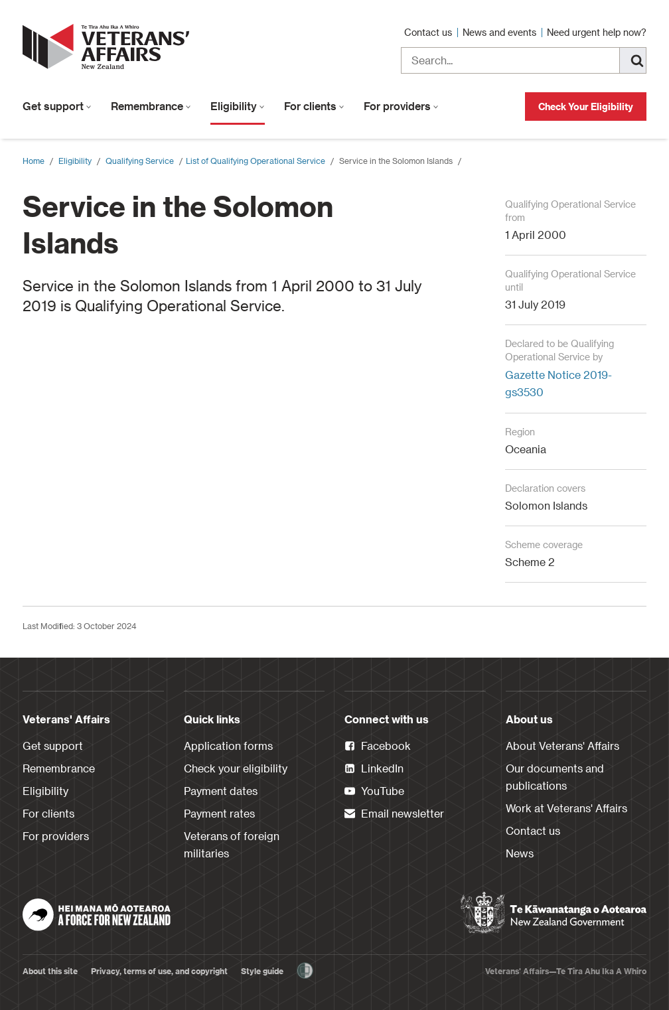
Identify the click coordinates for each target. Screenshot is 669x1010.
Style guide (262, 970)
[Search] (633, 60)
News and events (501, 32)
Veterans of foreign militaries (231, 844)
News (520, 853)
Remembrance (151, 106)
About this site (50, 970)
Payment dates (221, 790)
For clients (314, 106)
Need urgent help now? (596, 32)
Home (33, 160)
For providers (401, 106)
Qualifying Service (140, 160)
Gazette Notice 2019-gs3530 (558, 383)
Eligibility (237, 106)
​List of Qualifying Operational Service (255, 160)
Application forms (228, 745)
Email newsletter (394, 814)
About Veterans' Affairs (562, 745)
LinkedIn (374, 769)
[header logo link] (109, 46)
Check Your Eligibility (585, 106)
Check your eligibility (235, 768)
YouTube (374, 791)
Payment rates (219, 813)
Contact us (429, 32)
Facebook (377, 746)
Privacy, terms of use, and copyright (159, 970)
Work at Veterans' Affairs (566, 808)
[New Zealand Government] (553, 913)
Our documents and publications (555, 777)
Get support (57, 106)
